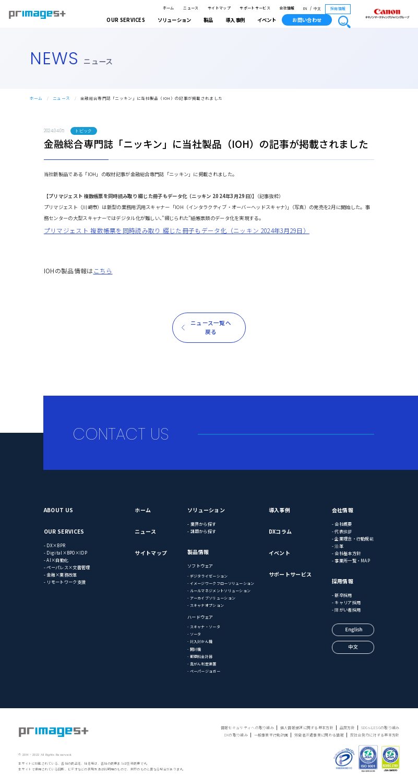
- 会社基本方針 (346, 553)
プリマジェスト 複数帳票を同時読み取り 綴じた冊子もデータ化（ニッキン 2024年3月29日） (176, 230)
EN (305, 8)
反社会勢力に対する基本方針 (375, 734)
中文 (317, 8)
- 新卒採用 (342, 595)
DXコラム (280, 531)
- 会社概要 (342, 524)
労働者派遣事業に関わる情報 (319, 734)
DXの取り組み (236, 734)
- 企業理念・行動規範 (353, 538)
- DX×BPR (54, 545)
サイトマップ (219, 7)
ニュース (190, 7)
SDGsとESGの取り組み (380, 727)
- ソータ (194, 634)
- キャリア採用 (346, 602)
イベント (266, 20)
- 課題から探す (201, 531)
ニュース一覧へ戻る (210, 327)
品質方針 (347, 727)
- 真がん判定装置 (202, 663)
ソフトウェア (200, 565)
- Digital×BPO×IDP (65, 552)
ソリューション (206, 510)
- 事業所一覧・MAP (351, 560)
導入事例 (279, 510)
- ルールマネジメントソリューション (218, 590)
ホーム (168, 7)
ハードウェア (200, 617)
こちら (103, 270)
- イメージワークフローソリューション (221, 583)
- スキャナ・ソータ (203, 626)
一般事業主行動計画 (271, 734)
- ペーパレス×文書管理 (67, 567)
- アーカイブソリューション (211, 598)
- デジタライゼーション (207, 576)
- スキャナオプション (205, 605)
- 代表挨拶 (342, 531)
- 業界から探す (201, 524)
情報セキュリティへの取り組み (247, 727)
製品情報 (198, 552)
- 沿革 (337, 546)
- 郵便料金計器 (199, 656)
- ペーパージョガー (203, 671)
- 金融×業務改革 (60, 574)
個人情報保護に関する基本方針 (306, 727)
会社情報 (286, 7)
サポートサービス (255, 7)
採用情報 (337, 8)
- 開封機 (194, 649)
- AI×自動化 (56, 560)
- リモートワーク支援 (65, 582)
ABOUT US (58, 510)
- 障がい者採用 (346, 609)
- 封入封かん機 (199, 641)
